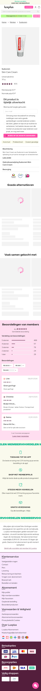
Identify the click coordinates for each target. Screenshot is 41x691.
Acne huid (6, 142)
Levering (5, 571)
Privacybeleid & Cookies (11, 620)
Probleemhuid (18, 142)
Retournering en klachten (11, 574)
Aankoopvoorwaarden (10, 614)
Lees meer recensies (20, 436)
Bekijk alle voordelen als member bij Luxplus (20, 548)
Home (4, 22)
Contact (5, 564)
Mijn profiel (6, 592)
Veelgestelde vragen (9, 561)
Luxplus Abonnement (10, 629)
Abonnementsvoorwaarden (12, 617)
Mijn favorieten (7, 598)
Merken (13, 22)
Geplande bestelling (9, 601)
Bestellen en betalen (9, 583)
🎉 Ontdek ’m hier (16, 16)
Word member (28, 7)
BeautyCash (6, 580)
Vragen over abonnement (12, 577)
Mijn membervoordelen (11, 595)
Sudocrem (23, 22)
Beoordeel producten (10, 605)
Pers (3, 567)
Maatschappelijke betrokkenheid (14, 633)
